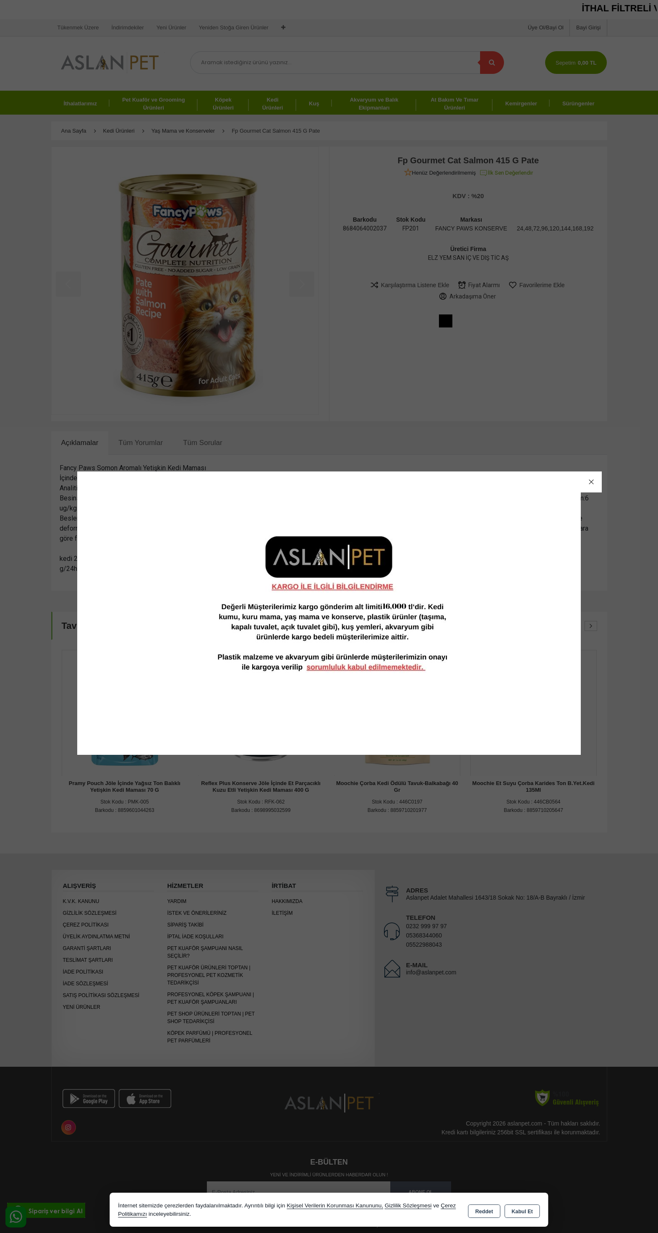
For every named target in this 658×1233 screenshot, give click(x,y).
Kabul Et (522, 1210)
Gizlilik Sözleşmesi (408, 1205)
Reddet (484, 1210)
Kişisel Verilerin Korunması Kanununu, (335, 1205)
